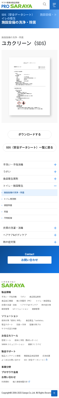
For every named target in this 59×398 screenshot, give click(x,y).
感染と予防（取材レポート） (27, 340)
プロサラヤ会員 (10, 372)
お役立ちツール (10, 335)
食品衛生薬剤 (10, 178)
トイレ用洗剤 (10, 199)
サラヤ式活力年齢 (9, 329)
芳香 (6, 212)
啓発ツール (6, 340)
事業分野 (6, 367)
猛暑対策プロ (35, 325)
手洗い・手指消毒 (13, 164)
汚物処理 (8, 218)
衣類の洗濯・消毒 (13, 227)
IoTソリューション (20, 309)
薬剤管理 (5, 309)
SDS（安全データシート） (36, 360)
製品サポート (9, 351)
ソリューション (10, 316)
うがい (7, 171)
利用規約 (5, 382)
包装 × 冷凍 (21, 325)
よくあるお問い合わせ (11, 360)
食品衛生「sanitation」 (35, 320)
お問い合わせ (29, 260)
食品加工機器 (7, 301)
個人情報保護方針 (21, 382)
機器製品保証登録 (31, 356)
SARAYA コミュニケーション (13, 344)
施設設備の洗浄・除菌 (14, 192)
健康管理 (35, 309)
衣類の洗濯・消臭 (9, 305)
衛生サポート (7, 325)
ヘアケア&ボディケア (15, 234)
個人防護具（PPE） (24, 301)
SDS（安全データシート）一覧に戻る (29, 147)
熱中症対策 (9, 242)
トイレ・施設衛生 (13, 185)
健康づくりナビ (34, 344)
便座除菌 (8, 205)
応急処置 (46, 356)
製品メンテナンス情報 (11, 356)
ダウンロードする (29, 134)
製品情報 (6, 292)
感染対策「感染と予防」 (12, 320)
